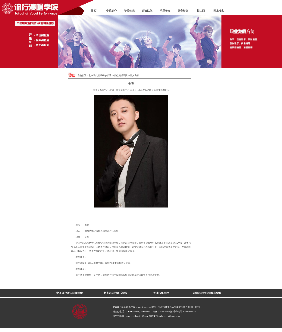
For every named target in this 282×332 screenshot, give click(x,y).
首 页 (94, 10)
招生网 (201, 10)
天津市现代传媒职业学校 (207, 293)
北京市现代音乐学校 (115, 293)
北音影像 (183, 10)
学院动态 (129, 10)
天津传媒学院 (161, 293)
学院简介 (111, 10)
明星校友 (165, 10)
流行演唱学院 (120, 75)
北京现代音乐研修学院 (100, 75)
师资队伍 (147, 10)
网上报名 (218, 10)
